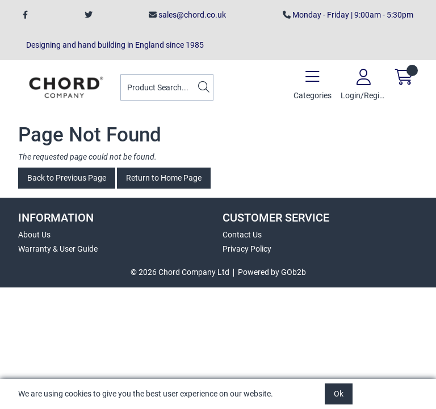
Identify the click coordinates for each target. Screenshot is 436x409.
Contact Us (242, 234)
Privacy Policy (247, 248)
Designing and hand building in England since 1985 (113, 44)
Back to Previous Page (66, 177)
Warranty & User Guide (58, 248)
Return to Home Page (164, 177)
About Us (34, 234)
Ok (338, 393)
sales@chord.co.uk (187, 14)
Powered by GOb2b (272, 272)
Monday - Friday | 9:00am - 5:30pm (348, 14)
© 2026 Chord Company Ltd (180, 272)
